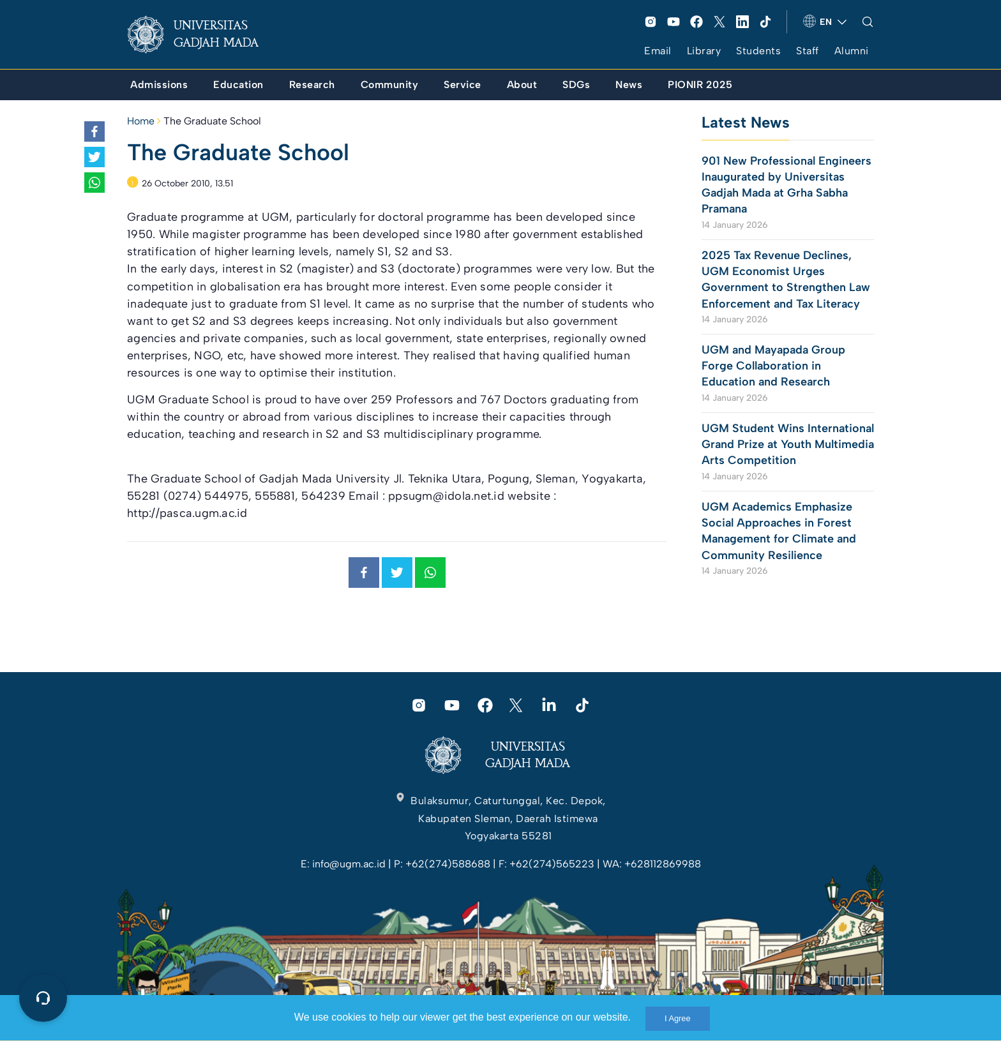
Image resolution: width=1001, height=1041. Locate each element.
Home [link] (140, 121)
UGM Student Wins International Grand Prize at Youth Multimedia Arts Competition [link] (788, 444)
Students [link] (758, 51)
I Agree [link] (678, 1018)
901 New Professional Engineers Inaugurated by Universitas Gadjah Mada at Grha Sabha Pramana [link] (786, 185)
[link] (203, 34)
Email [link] (658, 51)
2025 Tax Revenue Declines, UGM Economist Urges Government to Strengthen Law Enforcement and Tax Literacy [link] (786, 279)
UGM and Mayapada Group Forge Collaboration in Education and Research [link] (773, 366)
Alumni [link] (851, 51)
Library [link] (704, 51)
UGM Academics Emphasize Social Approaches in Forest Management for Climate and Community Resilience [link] (779, 531)
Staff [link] (807, 51)
